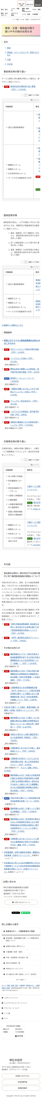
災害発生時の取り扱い (15, 441)
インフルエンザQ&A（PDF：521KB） (22, 360)
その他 (9, 64)
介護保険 (22, 985)
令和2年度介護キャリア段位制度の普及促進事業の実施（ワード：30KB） (25, 799)
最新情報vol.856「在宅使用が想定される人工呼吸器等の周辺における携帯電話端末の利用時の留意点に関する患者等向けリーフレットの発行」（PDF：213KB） (25, 825)
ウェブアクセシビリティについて (15, 1003)
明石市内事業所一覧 (13, 963)
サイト (6, 1018)
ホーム (4, 985)
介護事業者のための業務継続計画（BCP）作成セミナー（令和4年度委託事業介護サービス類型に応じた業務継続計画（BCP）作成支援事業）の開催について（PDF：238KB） (25, 694)
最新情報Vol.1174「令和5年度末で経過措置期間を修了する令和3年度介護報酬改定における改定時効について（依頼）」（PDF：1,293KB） (25, 658)
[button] (21, 3)
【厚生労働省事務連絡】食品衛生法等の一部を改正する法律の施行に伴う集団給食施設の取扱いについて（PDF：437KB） (24, 628)
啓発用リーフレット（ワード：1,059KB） (22, 379)
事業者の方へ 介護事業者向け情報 (20, 931)
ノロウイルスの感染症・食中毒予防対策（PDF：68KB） (24, 413)
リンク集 (7, 1013)
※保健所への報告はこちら (12, 325)
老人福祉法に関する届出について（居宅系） (21, 974)
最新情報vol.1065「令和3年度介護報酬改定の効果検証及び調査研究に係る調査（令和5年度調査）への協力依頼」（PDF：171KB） (25, 675)
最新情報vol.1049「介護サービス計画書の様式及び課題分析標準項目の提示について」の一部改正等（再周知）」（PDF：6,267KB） (24, 722)
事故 (9, 48)
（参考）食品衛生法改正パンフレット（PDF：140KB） (24, 639)
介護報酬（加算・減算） (14, 952)
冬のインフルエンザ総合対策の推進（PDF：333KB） (24, 350)
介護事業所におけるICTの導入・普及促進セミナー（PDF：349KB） (25, 749)
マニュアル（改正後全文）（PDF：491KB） (24, 402)
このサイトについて (11, 998)
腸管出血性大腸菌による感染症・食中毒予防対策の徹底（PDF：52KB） (25, 370)
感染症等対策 (10, 215)
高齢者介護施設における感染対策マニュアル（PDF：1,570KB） (24, 423)
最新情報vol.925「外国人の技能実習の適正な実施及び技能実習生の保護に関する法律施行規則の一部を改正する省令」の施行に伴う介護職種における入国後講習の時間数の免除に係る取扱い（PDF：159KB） (25, 782)
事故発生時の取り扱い (15, 71)
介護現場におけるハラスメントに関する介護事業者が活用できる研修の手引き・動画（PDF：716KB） (24, 842)
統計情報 (20, 1036)
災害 (9, 59)
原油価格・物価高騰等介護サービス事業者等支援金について (22, 939)
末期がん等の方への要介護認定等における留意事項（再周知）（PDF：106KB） (24, 737)
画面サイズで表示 (33, 95)
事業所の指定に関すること (15, 946)
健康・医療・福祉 (12, 985)
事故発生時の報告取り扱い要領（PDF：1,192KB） (22, 88)
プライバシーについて (11, 1008)
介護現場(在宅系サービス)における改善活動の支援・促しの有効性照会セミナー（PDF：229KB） (24, 762)
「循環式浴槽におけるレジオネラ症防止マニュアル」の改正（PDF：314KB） (24, 392)
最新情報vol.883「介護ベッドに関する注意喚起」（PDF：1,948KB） (25, 810)
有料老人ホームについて (14, 968)
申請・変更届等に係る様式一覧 (17, 957)
